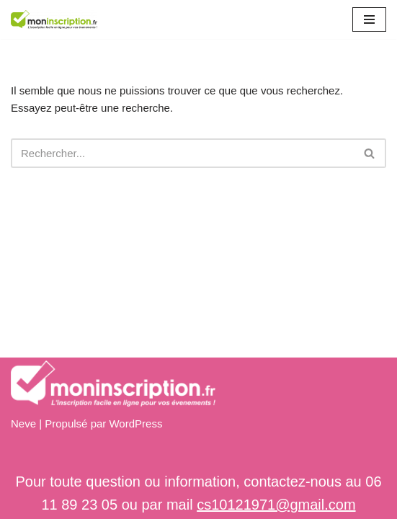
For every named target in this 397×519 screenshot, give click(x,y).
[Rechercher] (182, 153)
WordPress (135, 423)
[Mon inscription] (54, 19)
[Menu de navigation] (369, 19)
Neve (23, 423)
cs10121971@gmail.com (276, 505)
